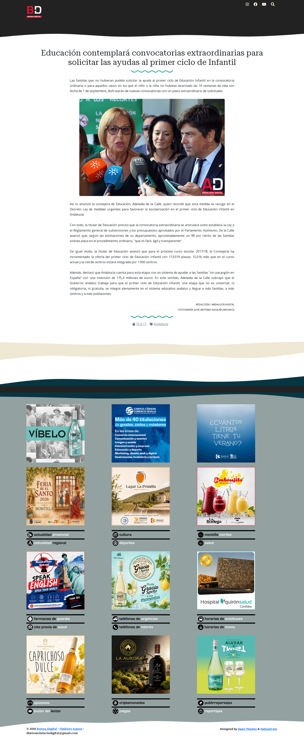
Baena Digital (47, 729)
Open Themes (247, 729)
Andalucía (161, 324)
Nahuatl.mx (268, 729)
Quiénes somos (71, 729)
